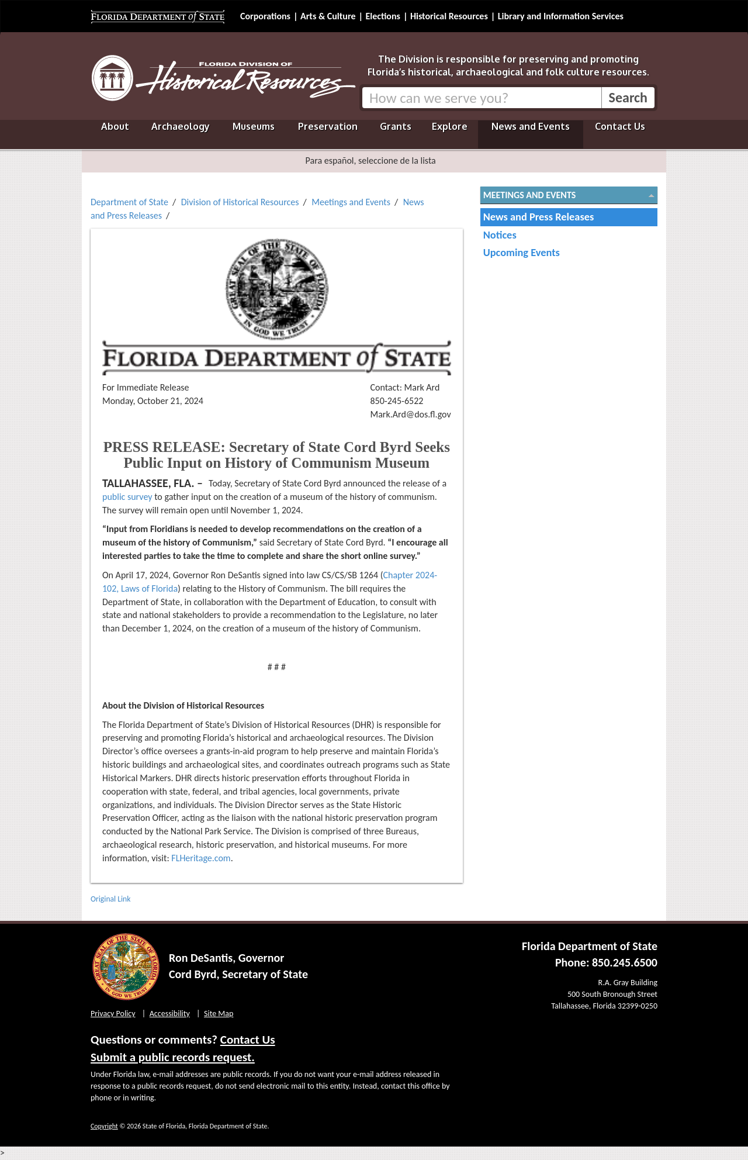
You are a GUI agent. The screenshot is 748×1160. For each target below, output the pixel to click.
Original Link (110, 899)
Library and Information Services (561, 16)
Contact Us (620, 126)
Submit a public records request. (173, 1057)
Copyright (104, 1126)
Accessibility (170, 1014)
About (115, 126)
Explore (450, 126)
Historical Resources (449, 16)
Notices (500, 234)
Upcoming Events (521, 252)
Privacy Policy (113, 1014)
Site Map (218, 1014)
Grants (395, 126)
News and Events (530, 126)
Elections (382, 16)
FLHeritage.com (200, 858)
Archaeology (180, 126)
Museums (254, 126)
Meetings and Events (350, 202)
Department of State (129, 202)
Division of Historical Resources (240, 202)
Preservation (328, 126)
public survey (127, 496)
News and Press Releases (538, 216)
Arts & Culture (328, 16)
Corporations (265, 16)
